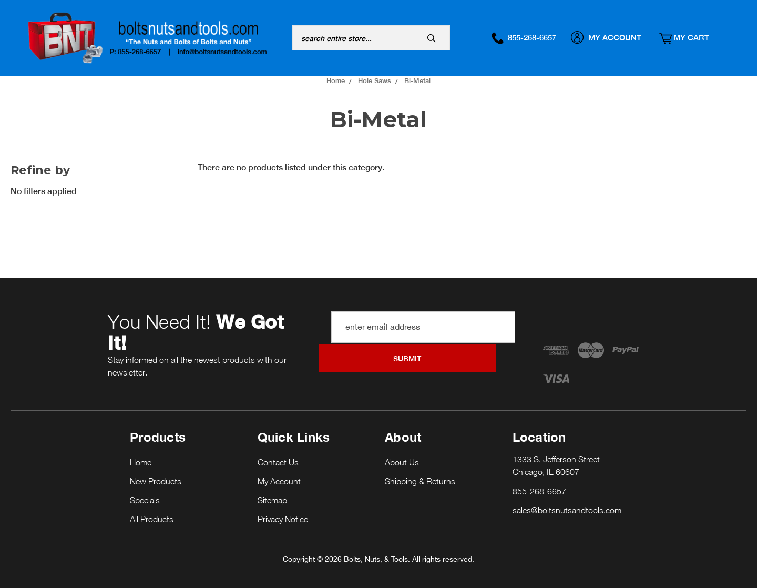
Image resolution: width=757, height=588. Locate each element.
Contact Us (278, 452)
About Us (402, 452)
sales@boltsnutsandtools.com (567, 499)
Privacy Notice (283, 508)
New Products (155, 470)
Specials (145, 489)
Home (140, 452)
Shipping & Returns (420, 470)
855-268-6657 (529, 37)
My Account (612, 37)
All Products (151, 508)
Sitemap (272, 489)
